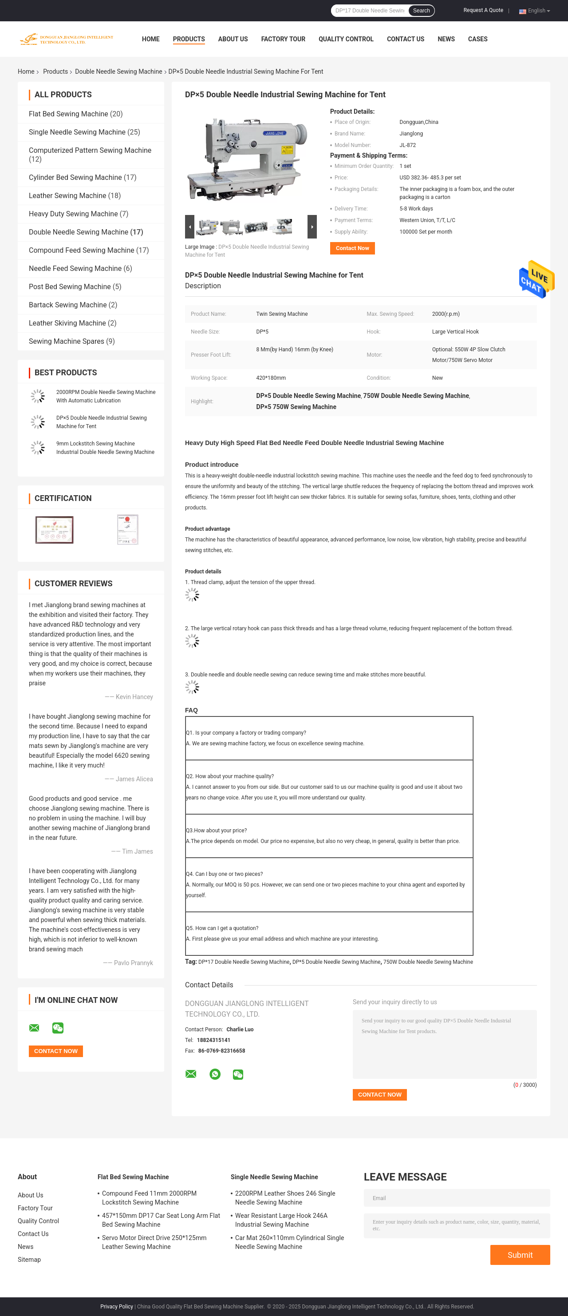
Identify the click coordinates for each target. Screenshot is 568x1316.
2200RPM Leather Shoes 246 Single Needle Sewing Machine (285, 1198)
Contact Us (405, 39)
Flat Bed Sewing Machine (68, 114)
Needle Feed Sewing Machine (75, 268)
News (446, 39)
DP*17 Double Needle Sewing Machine (243, 962)
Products (189, 39)
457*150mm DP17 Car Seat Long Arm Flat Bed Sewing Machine (161, 1220)
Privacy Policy (116, 1307)
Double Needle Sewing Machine (118, 71)
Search (421, 11)
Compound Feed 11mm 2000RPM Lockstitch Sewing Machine (149, 1198)
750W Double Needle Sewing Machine (428, 962)
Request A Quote (483, 10)
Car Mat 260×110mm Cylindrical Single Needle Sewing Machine (289, 1242)
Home (151, 39)
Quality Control (346, 39)
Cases (478, 39)
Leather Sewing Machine (67, 195)
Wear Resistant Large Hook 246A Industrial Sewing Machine (281, 1220)
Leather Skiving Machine (67, 323)
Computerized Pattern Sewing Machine (90, 150)
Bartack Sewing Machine (68, 305)
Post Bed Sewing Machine (70, 286)
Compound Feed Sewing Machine (81, 250)
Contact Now (352, 248)
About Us (233, 39)
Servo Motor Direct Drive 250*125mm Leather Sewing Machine (154, 1242)
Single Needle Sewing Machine (77, 132)
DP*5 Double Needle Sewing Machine (336, 962)
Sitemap (29, 1259)
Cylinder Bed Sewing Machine (75, 177)
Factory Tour (283, 39)
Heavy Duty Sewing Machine (73, 214)
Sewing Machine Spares (66, 341)
